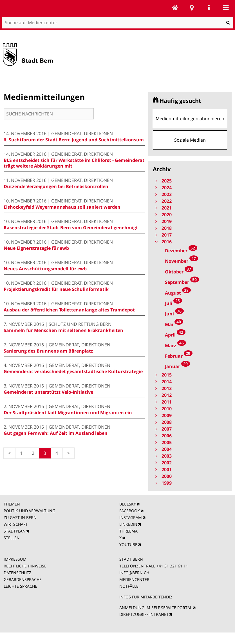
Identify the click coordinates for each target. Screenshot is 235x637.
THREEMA (128, 531)
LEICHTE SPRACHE (20, 586)
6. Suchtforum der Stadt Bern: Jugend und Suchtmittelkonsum (74, 140)
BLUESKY (127, 504)
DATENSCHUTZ (17, 572)
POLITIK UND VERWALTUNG (29, 510)
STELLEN (12, 537)
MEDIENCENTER (134, 579)
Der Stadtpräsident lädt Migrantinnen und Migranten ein (68, 412)
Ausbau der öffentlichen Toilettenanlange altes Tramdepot (69, 310)
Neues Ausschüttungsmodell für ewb (45, 269)
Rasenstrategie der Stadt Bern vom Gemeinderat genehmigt (71, 227)
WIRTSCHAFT (16, 524)
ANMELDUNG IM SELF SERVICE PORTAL (155, 607)
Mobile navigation (225, 7)
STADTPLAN (15, 531)
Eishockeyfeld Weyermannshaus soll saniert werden (62, 207)
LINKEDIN (128, 524)
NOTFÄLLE (128, 586)
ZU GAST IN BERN (20, 517)
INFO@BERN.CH (134, 572)
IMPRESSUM (15, 559)
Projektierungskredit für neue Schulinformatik (56, 289)
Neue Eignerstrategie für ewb (36, 248)
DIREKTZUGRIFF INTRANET (144, 614)
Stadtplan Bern (192, 7)
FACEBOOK (129, 510)
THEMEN (12, 504)
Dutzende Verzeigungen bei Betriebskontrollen (56, 186)
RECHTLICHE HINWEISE (25, 566)
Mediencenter (175, 7)
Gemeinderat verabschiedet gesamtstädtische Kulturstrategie (73, 371)
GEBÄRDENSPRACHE (23, 579)
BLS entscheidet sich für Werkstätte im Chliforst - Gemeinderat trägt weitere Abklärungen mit (74, 163)
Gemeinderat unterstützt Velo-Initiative (48, 392)
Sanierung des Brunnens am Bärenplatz (48, 351)
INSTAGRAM (130, 517)
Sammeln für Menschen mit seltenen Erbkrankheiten (63, 330)
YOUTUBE (128, 544)
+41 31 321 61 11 (172, 566)
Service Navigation (208, 7)
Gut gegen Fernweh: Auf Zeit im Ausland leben (56, 433)
